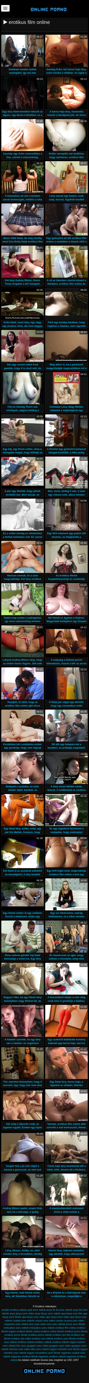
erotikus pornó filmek (16, 1334)
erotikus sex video (21, 1338)
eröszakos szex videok (42, 1327)
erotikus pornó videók (40, 1334)
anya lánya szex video (22, 1313)
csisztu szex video (45, 1320)
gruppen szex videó (60, 1345)
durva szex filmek (75, 1324)
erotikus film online (65, 1327)
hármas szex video (19, 1349)
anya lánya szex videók (47, 1313)
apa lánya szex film (71, 1313)
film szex (21, 1345)
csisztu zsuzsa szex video (70, 1320)
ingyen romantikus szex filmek (43, 1352)
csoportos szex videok (16, 1324)
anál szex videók (36, 1309)
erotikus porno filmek (76, 1331)
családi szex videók (23, 1320)
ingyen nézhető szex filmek (65, 1349)
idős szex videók (40, 1349)
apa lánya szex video (33, 1317)
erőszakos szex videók (16, 1327)
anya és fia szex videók (59, 1309)
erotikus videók (43, 1342)
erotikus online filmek (52, 1331)
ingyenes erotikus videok (52, 1356)
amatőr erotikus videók (14, 1309)
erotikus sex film (61, 1334)
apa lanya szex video (57, 1317)
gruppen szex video (37, 1345)
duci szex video (37, 1324)
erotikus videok (25, 1342)
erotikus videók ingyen (64, 1342)
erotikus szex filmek (64, 1338)
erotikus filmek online (28, 1331)
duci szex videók (56, 1324)
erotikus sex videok (42, 1338)
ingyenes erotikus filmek (24, 1356)
